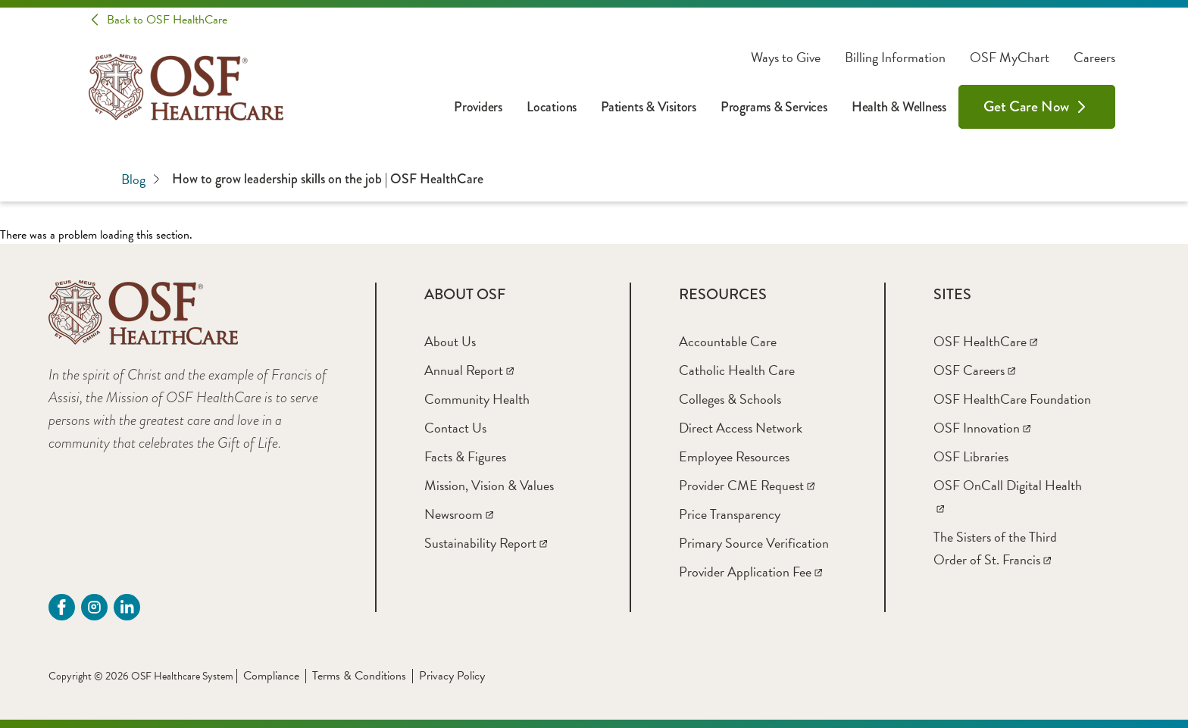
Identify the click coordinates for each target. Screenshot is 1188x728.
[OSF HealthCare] (985, 341)
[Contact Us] (455, 427)
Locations (552, 107)
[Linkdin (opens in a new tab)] (127, 607)
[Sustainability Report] (485, 543)
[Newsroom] (458, 514)
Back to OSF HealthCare (167, 20)
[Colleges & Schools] (730, 399)
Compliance (271, 676)
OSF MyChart (1009, 57)
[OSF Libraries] (970, 456)
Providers (478, 107)
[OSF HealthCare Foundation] (1012, 399)
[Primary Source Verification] (754, 543)
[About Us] (450, 341)
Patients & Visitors (648, 107)
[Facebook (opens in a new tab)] (61, 607)
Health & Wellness (899, 107)
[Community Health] (477, 399)
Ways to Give (786, 57)
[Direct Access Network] (740, 427)
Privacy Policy (452, 676)
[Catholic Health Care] (737, 370)
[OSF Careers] (974, 370)
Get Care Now (1026, 106)
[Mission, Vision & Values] (489, 485)
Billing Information (895, 57)
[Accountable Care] (728, 341)
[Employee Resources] (734, 456)
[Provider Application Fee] (750, 571)
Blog (140, 179)
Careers (1094, 57)
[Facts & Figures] (465, 456)
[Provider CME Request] (746, 485)
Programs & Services (774, 107)
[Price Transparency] (729, 514)
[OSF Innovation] (981, 427)
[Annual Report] (469, 370)
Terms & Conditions (359, 676)
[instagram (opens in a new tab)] (94, 607)
